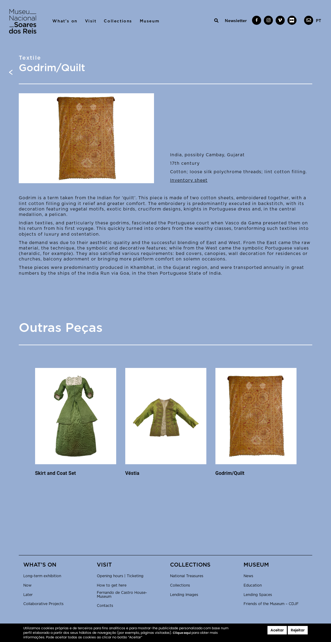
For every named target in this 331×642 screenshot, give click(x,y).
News (248, 576)
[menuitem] (318, 21)
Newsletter (236, 21)
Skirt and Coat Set (55, 473)
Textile (30, 58)
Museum (150, 21)
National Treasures (186, 576)
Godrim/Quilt (229, 473)
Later (28, 595)
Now (27, 585)
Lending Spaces (258, 595)
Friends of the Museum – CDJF (271, 604)
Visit (91, 21)
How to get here (111, 585)
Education (253, 585)
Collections (118, 21)
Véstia (132, 473)
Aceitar (277, 630)
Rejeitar (298, 630)
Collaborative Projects (43, 604)
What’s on (64, 21)
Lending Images (184, 595)
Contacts (105, 605)
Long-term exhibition (42, 576)
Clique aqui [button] (182, 632)
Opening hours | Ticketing (120, 576)
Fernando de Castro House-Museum (122, 594)
